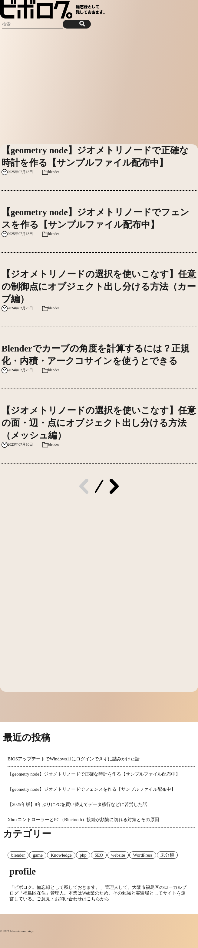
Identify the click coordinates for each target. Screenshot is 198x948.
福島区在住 (34, 893)
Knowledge (61, 855)
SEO (98, 855)
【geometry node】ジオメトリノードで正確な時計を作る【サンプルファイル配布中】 (94, 774)
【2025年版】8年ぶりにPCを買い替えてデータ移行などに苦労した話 (77, 804)
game (37, 855)
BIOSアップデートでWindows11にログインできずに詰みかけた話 (74, 758)
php (83, 855)
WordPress (143, 855)
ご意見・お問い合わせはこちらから (73, 898)
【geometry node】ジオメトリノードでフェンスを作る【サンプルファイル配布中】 (92, 789)
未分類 (167, 855)
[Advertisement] (99, 86)
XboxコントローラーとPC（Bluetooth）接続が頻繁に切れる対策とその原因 (83, 819)
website (118, 855)
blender (53, 172)
